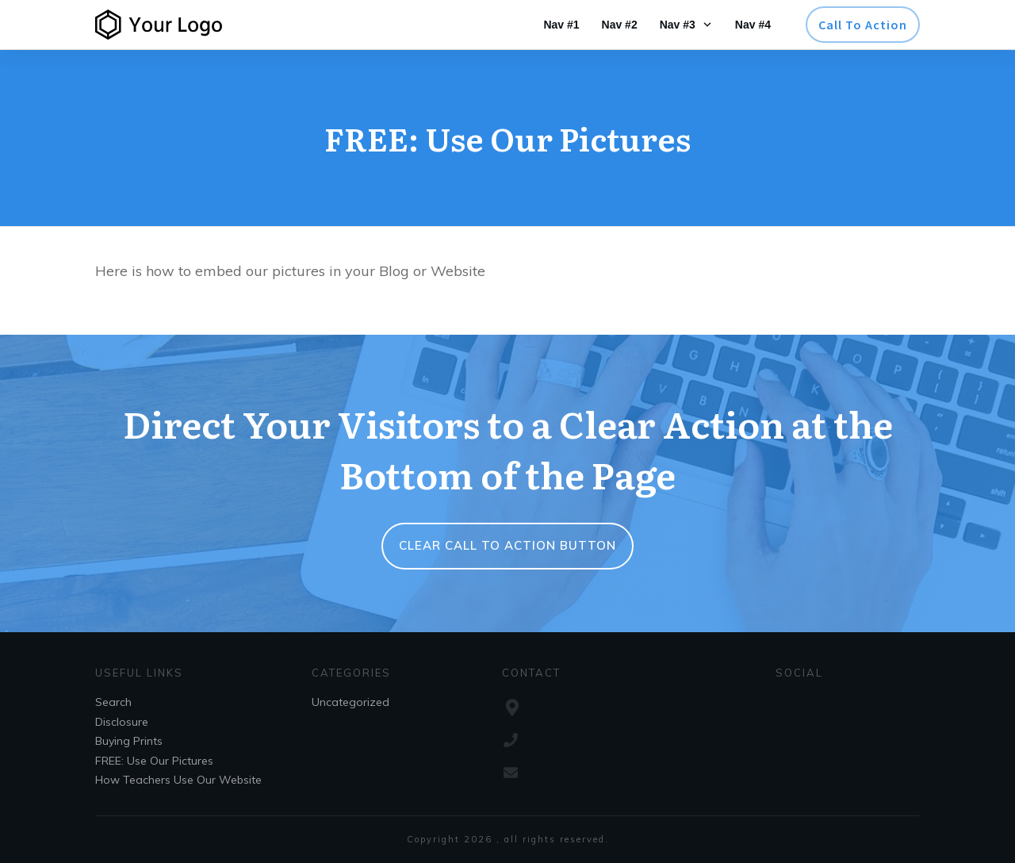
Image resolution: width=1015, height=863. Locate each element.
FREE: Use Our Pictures (154, 761)
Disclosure (121, 722)
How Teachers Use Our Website (178, 780)
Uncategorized (350, 702)
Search (113, 702)
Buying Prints (129, 741)
